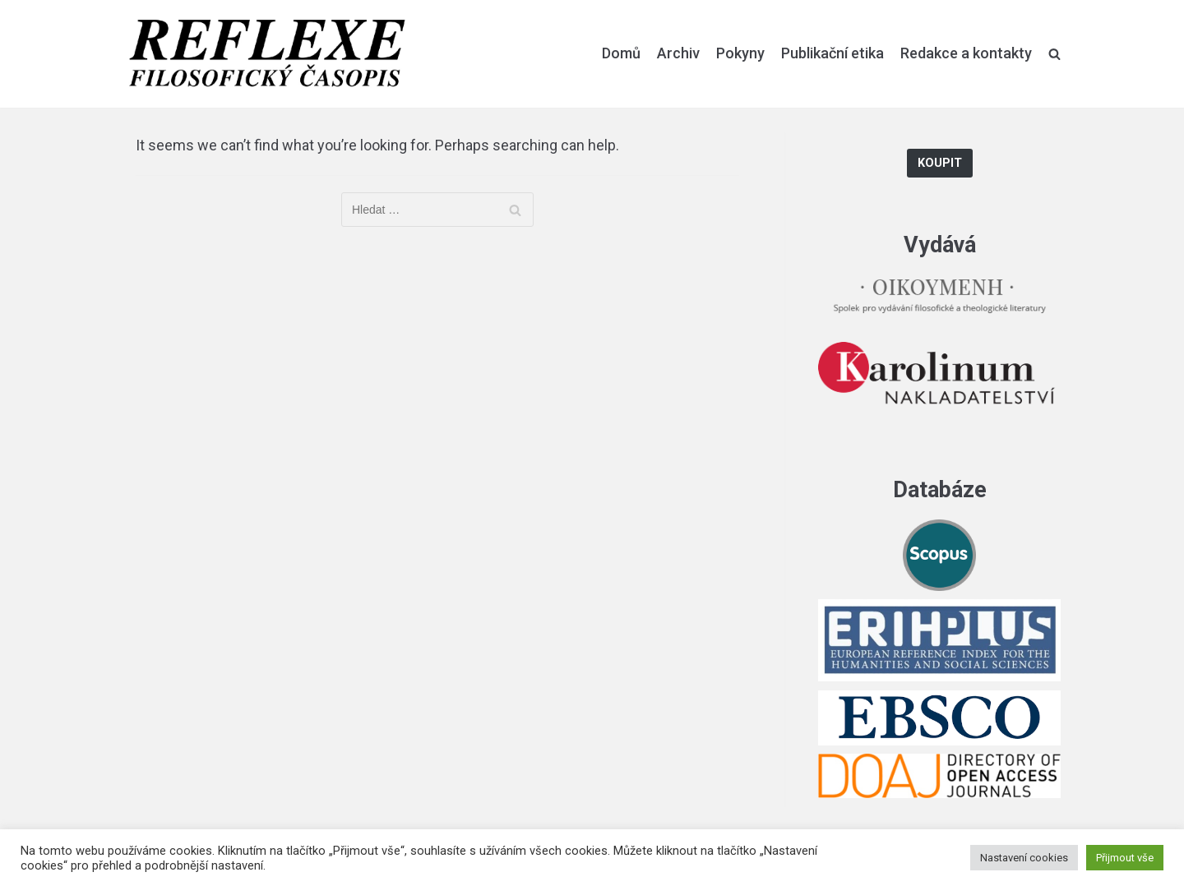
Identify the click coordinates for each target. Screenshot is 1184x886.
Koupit (940, 163)
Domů (621, 53)
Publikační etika (832, 53)
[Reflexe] (267, 54)
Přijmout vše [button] (1125, 857)
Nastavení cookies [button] (1024, 857)
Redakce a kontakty (966, 53)
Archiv (678, 53)
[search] (1054, 53)
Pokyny (740, 53)
